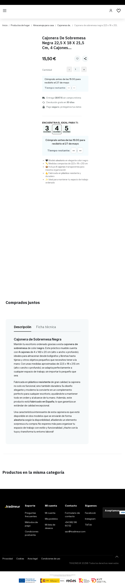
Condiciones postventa (31, 533)
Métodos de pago (31, 524)
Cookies (20, 558)
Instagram (90, 518)
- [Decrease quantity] (69, 69)
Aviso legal (33, 558)
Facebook (90, 512)
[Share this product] (85, 58)
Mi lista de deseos (50, 526)
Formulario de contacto (72, 514)
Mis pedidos (51, 518)
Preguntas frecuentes (31, 514)
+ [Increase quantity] (84, 69)
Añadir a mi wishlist (77, 58)
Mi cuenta (50, 512)
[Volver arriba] (117, 557)
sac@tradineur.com (75, 531)
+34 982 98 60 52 (71, 524)
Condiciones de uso (50, 558)
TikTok (88, 524)
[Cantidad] (76, 69)
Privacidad (7, 558)
